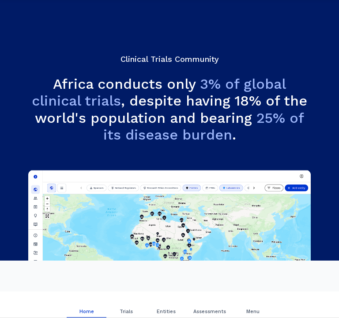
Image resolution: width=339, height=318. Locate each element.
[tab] (86, 305)
